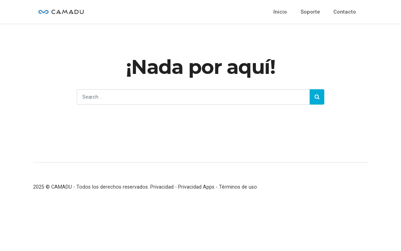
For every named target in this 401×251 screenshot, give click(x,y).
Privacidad (162, 187)
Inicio (280, 12)
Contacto (344, 12)
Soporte (310, 12)
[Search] (193, 97)
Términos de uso (238, 187)
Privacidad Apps (196, 187)
